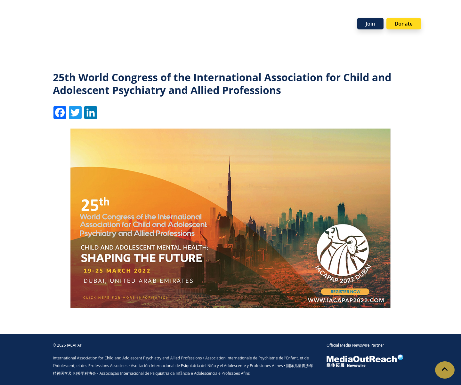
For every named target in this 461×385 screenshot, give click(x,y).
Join (370, 23)
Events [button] (236, 13)
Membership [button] (113, 13)
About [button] (77, 13)
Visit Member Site (432, 22)
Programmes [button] (158, 13)
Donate (404, 23)
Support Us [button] (271, 13)
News (340, 13)
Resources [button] (201, 13)
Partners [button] (310, 13)
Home (53, 13)
